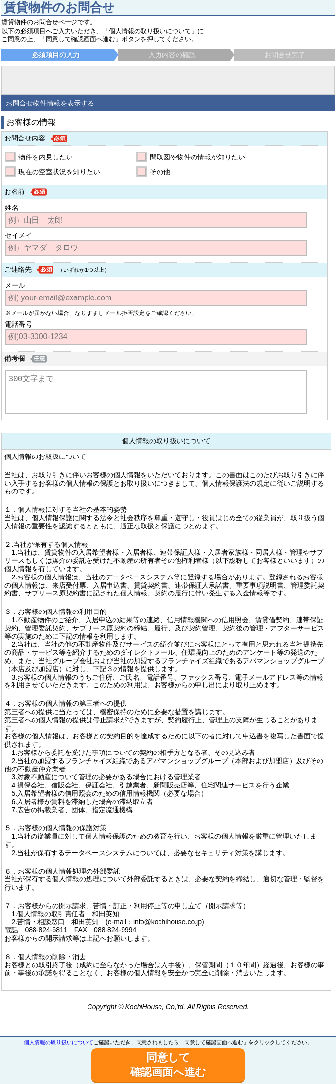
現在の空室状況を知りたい (59, 171)
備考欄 (14, 358)
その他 (160, 171)
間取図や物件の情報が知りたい (197, 157)
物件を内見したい (45, 157)
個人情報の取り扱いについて (58, 1042)
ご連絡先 (18, 269)
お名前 (14, 191)
